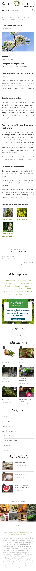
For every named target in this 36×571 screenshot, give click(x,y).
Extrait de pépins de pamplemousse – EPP (22, 486)
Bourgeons (7, 450)
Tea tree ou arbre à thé (9, 360)
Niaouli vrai (5, 379)
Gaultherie (22, 360)
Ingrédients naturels (16, 17)
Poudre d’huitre (20, 462)
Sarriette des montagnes (23, 379)
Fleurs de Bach (9, 445)
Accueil (4, 17)
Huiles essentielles (10, 441)
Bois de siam (6, 399)
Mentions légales (24, 532)
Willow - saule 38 (8, 219)
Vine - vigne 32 (22, 219)
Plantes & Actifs (9, 436)
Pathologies (6, 421)
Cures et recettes (8, 426)
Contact (23, 534)
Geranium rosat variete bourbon (26, 400)
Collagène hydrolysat (21, 474)
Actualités (5, 416)
